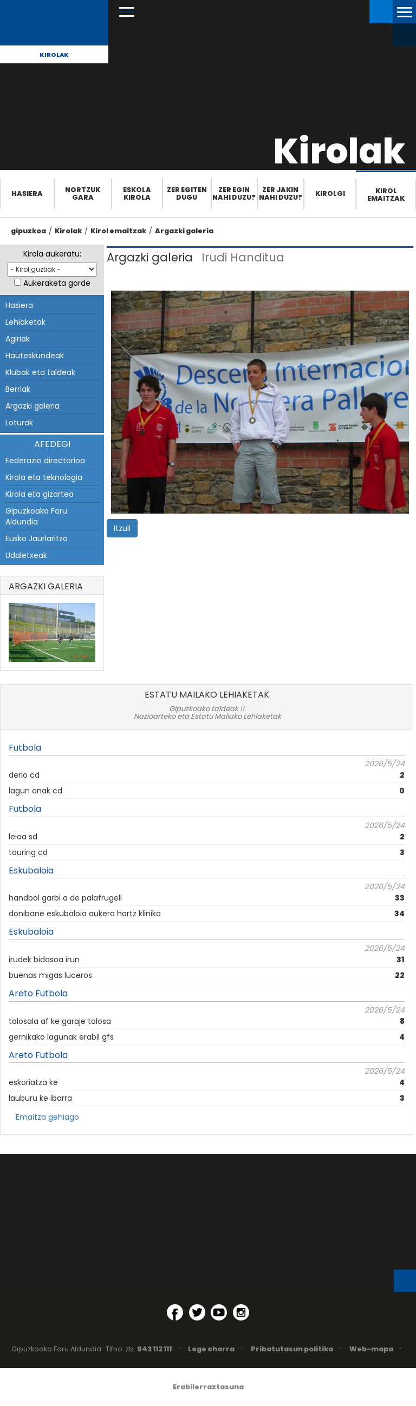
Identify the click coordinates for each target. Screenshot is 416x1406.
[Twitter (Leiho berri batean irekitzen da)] (197, 1312)
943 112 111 (154, 1349)
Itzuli (122, 528)
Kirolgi (330, 193)
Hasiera (27, 193)
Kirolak (54, 54)
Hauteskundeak (34, 355)
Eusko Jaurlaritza (36, 538)
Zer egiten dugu (187, 193)
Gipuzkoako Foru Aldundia (36, 516)
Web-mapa (371, 1349)
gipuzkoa (28, 230)
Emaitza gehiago (47, 1117)
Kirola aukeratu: (52, 253)
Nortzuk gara (82, 193)
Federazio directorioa (45, 460)
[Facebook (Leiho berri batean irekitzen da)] (175, 1312)
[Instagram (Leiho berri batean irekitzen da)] (241, 1312)
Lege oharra (211, 1349)
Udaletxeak (26, 555)
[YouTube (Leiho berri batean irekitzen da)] (219, 1312)
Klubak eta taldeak (40, 372)
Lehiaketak (25, 322)
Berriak (17, 389)
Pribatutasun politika (292, 1349)
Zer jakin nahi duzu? (280, 193)
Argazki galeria (184, 230)
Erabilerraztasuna (208, 1386)
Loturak (19, 422)
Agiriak (17, 338)
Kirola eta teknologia (43, 477)
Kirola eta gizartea (39, 494)
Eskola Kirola (137, 193)
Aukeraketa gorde (56, 283)
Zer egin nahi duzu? (234, 193)
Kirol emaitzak (386, 194)
